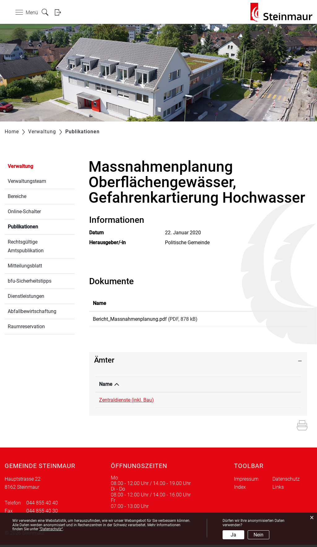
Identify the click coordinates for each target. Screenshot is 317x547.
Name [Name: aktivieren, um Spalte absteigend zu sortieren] (105, 386)
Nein (258, 535)
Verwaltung (20, 166)
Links (278, 489)
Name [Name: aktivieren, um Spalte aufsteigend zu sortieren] (99, 303)
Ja (233, 535)
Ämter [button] (104, 362)
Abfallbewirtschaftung (32, 311)
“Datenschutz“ (51, 529)
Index (240, 489)
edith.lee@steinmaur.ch (254, 402)
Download (282, 320)
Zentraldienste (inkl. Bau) (126, 402)
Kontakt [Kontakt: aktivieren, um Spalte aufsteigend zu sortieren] (237, 386)
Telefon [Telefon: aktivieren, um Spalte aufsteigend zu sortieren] (187, 386)
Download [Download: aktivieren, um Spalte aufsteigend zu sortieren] (273, 303)
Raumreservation (26, 326)
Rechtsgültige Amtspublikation (26, 246)
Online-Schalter (24, 211)
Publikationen (37, 226)
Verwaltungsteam (27, 181)
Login (60, 12)
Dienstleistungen (26, 296)
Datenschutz (286, 481)
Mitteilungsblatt (25, 266)
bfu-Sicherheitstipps (29, 281)
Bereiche (17, 196)
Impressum (246, 481)
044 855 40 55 (195, 402)
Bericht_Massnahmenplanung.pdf (130, 319)
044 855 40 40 (42, 505)
